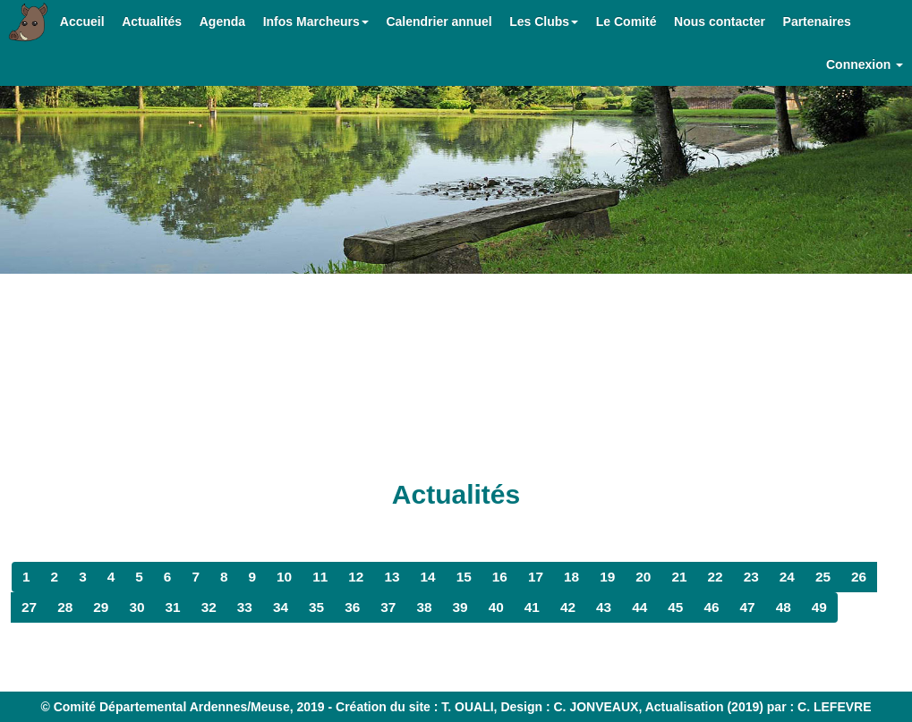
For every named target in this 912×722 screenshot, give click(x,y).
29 (100, 607)
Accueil (82, 21)
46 (711, 607)
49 (819, 607)
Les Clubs (543, 21)
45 (675, 607)
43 (603, 607)
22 (715, 576)
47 (747, 607)
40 (496, 607)
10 (284, 576)
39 (460, 607)
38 (423, 607)
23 (751, 576)
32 (209, 607)
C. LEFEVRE (834, 707)
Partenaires (817, 21)
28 (64, 607)
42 (567, 607)
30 (136, 607)
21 (678, 576)
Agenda (222, 21)
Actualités (152, 21)
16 (499, 576)
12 (355, 576)
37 (388, 607)
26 (858, 576)
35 (316, 607)
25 (823, 576)
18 (571, 576)
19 (607, 576)
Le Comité (626, 21)
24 (787, 576)
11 (320, 576)
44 (639, 607)
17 (535, 576)
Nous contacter (719, 21)
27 (29, 607)
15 (464, 576)
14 (428, 576)
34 (280, 607)
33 (244, 607)
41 (532, 607)
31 (173, 607)
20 (643, 576)
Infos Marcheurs (316, 21)
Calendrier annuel (438, 21)
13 (391, 576)
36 (352, 607)
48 (783, 607)
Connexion (864, 64)
